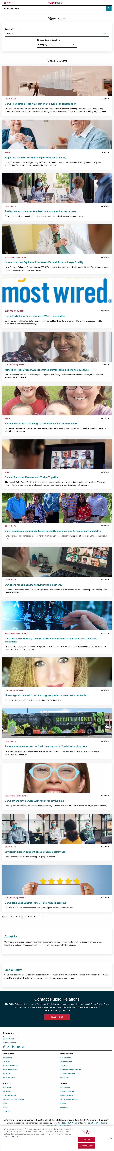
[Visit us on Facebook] (4, 1047)
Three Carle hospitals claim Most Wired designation (35, 316)
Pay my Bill (6, 1061)
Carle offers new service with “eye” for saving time (34, 801)
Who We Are (7, 1087)
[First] (4, 917)
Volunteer (6, 1111)
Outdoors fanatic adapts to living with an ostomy (33, 585)
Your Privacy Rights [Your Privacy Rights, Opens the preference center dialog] (86, 1132)
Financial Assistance (9, 1070)
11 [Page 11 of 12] (31, 917)
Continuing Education (67, 1073)
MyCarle (6, 1073)
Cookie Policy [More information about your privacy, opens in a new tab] (14, 1136)
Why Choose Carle (66, 1095)
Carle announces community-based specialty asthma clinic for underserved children (53, 531)
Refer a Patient (65, 1058)
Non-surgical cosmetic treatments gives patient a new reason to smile (45, 695)
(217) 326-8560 (69, 1123)
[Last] (42, 917)
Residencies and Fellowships (70, 1070)
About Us (11, 936)
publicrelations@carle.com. (57, 1010)
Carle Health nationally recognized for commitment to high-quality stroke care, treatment (51, 640)
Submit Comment (9, 1043)
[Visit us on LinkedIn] (13, 1047)
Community (10, 99)
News (7, 152)
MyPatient (64, 1078)
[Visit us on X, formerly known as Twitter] (8, 1047)
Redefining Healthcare (16, 257)
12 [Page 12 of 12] (35, 917)
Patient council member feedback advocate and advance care (40, 211)
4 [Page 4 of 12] (11, 917)
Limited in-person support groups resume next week (35, 852)
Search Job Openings (67, 1091)
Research (63, 1065)
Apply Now (64, 1107)
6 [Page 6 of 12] (16, 917)
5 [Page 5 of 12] (14, 917)
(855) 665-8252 (98, 1123)
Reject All (86, 1139)
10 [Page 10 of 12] (28, 917)
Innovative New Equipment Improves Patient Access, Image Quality (44, 262)
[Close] (111, 1138)
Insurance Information (10, 1065)
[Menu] (5, 3)
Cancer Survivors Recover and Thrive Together (32, 477)
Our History (6, 1091)
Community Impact (9, 1095)
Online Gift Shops (9, 1078)
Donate (5, 1107)
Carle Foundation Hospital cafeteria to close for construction (40, 103)
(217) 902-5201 (85, 1007)
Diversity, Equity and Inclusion (13, 1099)
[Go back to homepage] (55, 3)
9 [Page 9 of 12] (24, 917)
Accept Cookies (86, 1146)
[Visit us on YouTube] (18, 1047)
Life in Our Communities (68, 1099)
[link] (57, 81)
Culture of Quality (14, 311)
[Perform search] (109, 8)
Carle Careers (65, 1087)
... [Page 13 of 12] (38, 917)
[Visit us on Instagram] (23, 1047)
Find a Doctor (7, 1058)
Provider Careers (66, 1061)
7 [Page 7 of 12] (19, 917)
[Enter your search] (57, 8)
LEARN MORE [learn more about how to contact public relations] (57, 1017)
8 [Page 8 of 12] (21, 917)
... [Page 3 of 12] (8, 917)
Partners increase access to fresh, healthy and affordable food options (46, 746)
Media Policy (13, 970)
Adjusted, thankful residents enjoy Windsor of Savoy (35, 157)
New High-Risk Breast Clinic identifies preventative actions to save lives (47, 369)
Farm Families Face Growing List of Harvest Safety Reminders (41, 423)
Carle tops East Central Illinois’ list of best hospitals (35, 903)
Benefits (63, 1103)
